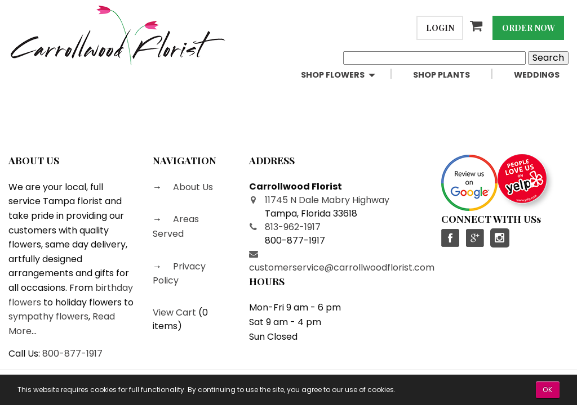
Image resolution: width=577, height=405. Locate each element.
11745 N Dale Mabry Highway (327, 200)
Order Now (528, 27)
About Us (192, 187)
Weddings (537, 74)
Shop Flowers (333, 74)
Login (440, 27)
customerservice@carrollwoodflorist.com (341, 267)
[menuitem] (348, 75)
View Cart (174, 312)
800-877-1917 (72, 353)
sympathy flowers (48, 316)
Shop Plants (441, 74)
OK (548, 389)
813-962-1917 (293, 226)
